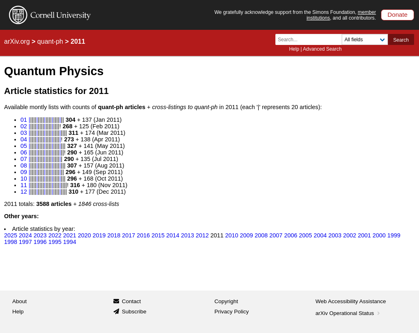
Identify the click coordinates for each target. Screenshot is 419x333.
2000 (378, 235)
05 (23, 146)
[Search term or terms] (311, 39)
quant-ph (50, 41)
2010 (231, 235)
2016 (143, 235)
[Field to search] (365, 39)
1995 (54, 242)
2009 (246, 235)
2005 (305, 235)
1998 (10, 242)
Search (401, 40)
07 (23, 159)
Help (294, 49)
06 (23, 152)
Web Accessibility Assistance (350, 301)
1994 (69, 242)
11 (23, 185)
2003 (334, 235)
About (19, 301)
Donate (397, 14)
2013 (187, 235)
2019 (99, 235)
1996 (40, 242)
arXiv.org (17, 41)
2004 (320, 235)
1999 (393, 235)
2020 (84, 235)
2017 (128, 235)
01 (23, 119)
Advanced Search (322, 49)
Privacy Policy (231, 311)
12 (23, 191)
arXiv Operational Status (348, 313)
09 (23, 172)
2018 (113, 235)
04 (23, 139)
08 (23, 165)
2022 (54, 235)
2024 (25, 235)
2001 (364, 235)
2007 (275, 235)
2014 (172, 235)
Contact (131, 301)
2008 (261, 235)
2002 (349, 235)
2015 (157, 235)
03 (23, 133)
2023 (40, 235)
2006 (290, 235)
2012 (202, 235)
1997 (25, 242)
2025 (10, 235)
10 (23, 178)
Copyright (226, 301)
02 (23, 126)
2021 (69, 235)
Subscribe (134, 311)
